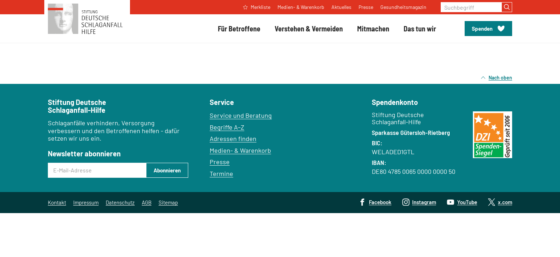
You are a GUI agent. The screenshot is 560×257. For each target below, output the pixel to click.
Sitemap (168, 202)
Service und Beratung (241, 115)
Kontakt (57, 202)
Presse (220, 162)
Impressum (86, 202)
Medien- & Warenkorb (240, 150)
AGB (146, 202)
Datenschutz (120, 202)
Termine (221, 173)
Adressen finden (233, 138)
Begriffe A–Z (227, 127)
